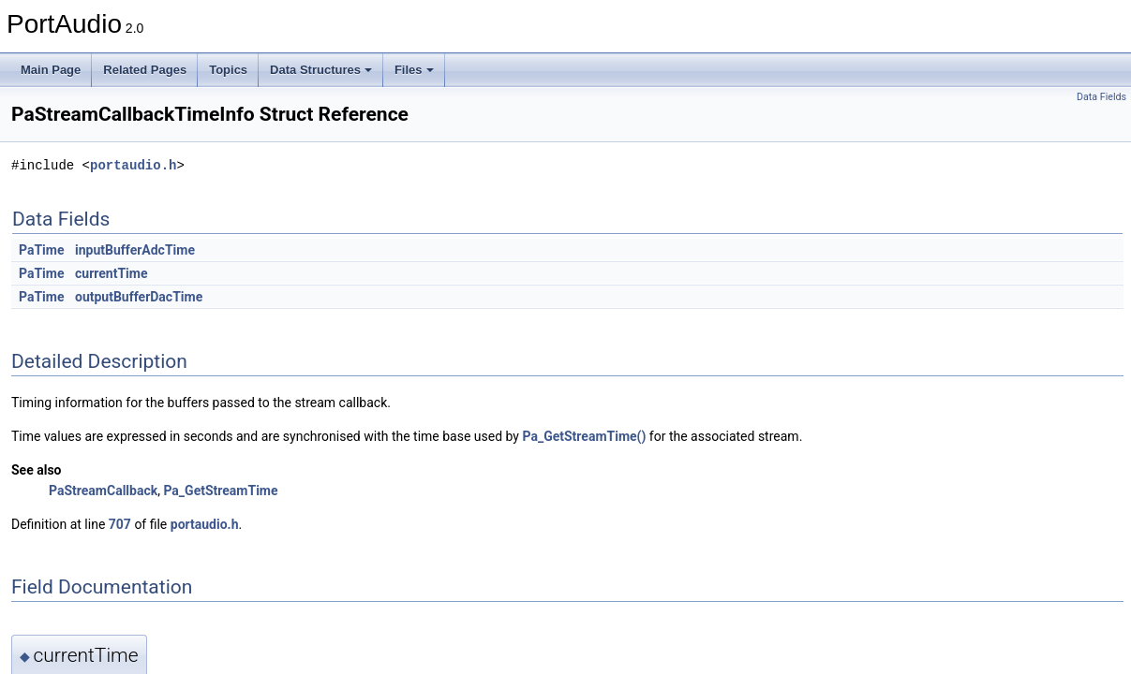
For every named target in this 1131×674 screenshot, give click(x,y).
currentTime (111, 273)
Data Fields (1101, 97)
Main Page (51, 70)
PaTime (42, 249)
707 (120, 524)
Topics (228, 70)
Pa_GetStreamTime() (584, 436)
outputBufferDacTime (138, 296)
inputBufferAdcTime (135, 249)
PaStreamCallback (103, 490)
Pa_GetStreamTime (220, 490)
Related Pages (144, 70)
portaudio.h (133, 165)
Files (414, 70)
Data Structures (321, 70)
